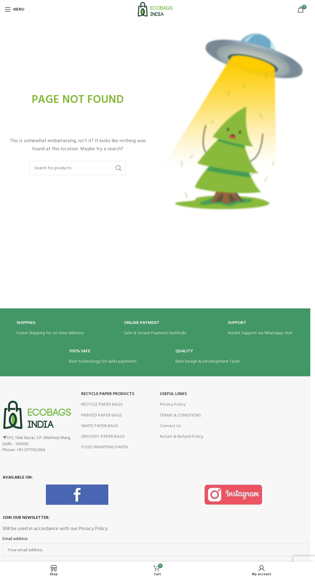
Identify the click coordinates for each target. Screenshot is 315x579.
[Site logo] (155, 9)
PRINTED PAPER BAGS (101, 415)
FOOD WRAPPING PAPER (104, 447)
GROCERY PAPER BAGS (103, 436)
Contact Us (170, 426)
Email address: (15, 539)
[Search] (77, 168)
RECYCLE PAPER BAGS (102, 404)
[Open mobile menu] (14, 9)
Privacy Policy (173, 404)
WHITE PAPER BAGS (99, 426)
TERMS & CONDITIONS (180, 415)
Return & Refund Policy (181, 436)
